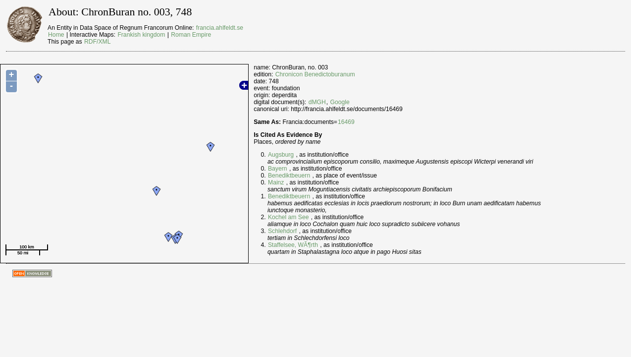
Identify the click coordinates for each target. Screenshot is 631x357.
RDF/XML (97, 41)
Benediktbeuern (289, 175)
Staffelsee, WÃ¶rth (293, 244)
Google (340, 102)
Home (56, 34)
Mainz (276, 182)
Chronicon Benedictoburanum (315, 74)
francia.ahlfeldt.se (219, 27)
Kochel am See (288, 217)
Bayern (277, 168)
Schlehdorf (282, 231)
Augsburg (281, 154)
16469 (346, 122)
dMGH (317, 102)
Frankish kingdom (141, 34)
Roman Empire (191, 34)
